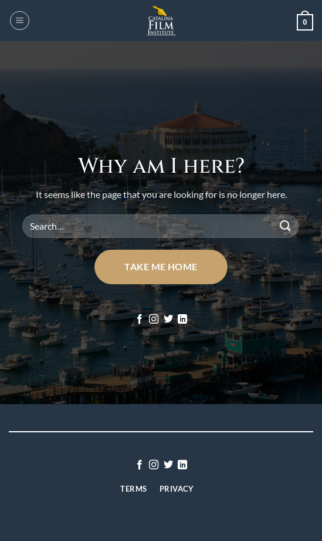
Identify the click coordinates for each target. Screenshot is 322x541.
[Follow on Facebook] (139, 319)
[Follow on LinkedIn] (182, 319)
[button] (19, 20)
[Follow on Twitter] (168, 319)
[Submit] (285, 225)
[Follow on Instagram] (153, 319)
